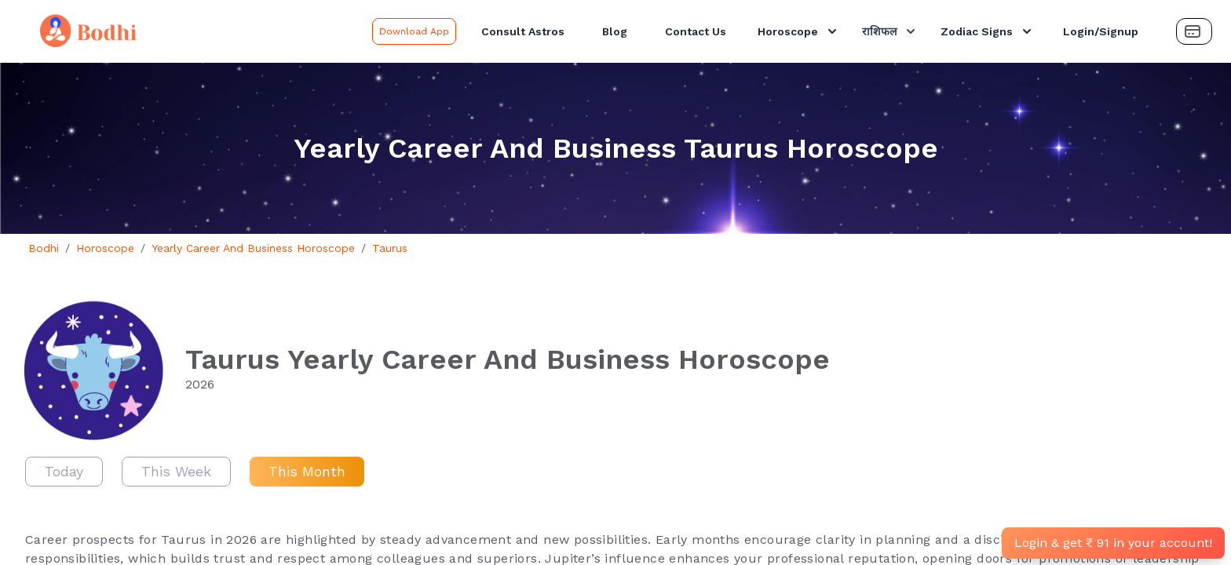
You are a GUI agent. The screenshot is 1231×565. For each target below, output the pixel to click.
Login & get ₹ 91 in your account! (1113, 542)
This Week (176, 471)
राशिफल (890, 31)
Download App (414, 31)
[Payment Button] (1194, 31)
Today (64, 471)
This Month (306, 471)
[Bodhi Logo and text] (189, 31)
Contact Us (695, 31)
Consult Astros (522, 31)
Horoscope (799, 31)
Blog (614, 31)
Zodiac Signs (988, 31)
